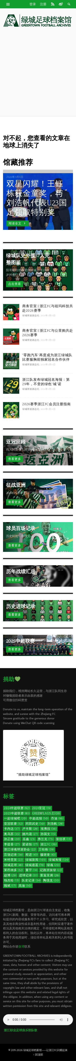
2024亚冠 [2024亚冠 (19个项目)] (41, 808)
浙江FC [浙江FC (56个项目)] (49, 844)
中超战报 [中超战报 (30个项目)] (39, 818)
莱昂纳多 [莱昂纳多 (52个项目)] (13, 870)
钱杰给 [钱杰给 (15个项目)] (11, 880)
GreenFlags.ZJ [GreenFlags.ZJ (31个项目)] (46, 813)
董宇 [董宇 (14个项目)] (31, 870)
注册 (43, 4)
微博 (21, 946)
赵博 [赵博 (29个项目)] (10, 875)
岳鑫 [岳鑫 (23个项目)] (29, 839)
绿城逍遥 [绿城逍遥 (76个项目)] (34, 865)
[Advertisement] (38, 72)
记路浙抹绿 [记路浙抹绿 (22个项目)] (51, 870)
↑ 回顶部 (38, 1054)
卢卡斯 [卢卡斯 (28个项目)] (30, 829)
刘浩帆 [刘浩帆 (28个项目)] (55, 823)
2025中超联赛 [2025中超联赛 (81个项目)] (17, 813)
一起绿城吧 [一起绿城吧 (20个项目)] (15, 818)
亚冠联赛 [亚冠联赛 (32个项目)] (13, 823)
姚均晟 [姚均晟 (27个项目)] (30, 834)
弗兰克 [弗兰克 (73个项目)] (46, 839)
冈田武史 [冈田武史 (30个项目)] (35, 823)
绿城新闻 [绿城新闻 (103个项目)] (36, 860)
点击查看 (14, 284)
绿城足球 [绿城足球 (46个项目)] (13, 865)
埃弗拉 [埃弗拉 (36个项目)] (49, 829)
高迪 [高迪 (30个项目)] (25, 885)
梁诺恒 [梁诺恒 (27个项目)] (30, 844)
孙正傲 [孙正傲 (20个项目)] (12, 839)
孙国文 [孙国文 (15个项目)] (48, 834)
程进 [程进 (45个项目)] (32, 854)
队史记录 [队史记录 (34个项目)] (31, 880)
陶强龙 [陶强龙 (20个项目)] (51, 880)
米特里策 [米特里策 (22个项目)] (13, 860)
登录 (32, 4)
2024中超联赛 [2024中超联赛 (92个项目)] (17, 808)
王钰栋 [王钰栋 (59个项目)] (46, 849)
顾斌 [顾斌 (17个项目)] (10, 885)
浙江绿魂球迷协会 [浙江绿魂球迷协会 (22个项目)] (20, 849)
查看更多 (14, 459)
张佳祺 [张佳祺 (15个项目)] (63, 839)
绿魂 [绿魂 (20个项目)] (53, 865)
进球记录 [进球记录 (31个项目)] (28, 875)
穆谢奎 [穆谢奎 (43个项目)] (48, 854)
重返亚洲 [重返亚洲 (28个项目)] (49, 875)
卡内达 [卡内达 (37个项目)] (12, 829)
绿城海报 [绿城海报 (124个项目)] (59, 860)
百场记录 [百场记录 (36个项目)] (13, 854)
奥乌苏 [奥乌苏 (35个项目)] (12, 834)
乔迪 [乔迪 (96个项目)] (57, 818)
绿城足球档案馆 (32, 1050)
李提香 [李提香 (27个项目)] (12, 844)
